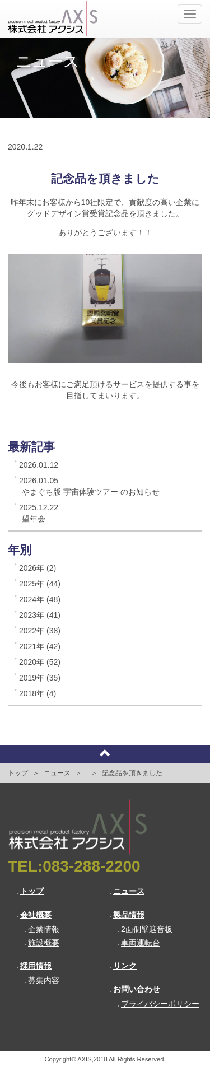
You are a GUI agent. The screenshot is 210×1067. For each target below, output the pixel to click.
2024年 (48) (39, 599)
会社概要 (34, 914)
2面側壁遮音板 (144, 929)
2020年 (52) (39, 662)
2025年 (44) (39, 583)
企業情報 (41, 929)
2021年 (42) (39, 646)
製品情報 (126, 914)
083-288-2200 (91, 866)
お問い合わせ (134, 989)
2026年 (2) (37, 567)
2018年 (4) (37, 693)
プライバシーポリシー (158, 1003)
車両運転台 (138, 942)
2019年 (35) (39, 677)
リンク (123, 965)
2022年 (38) (39, 630)
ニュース (57, 773)
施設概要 (41, 942)
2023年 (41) (39, 615)
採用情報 (34, 965)
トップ (18, 773)
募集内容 (41, 980)
